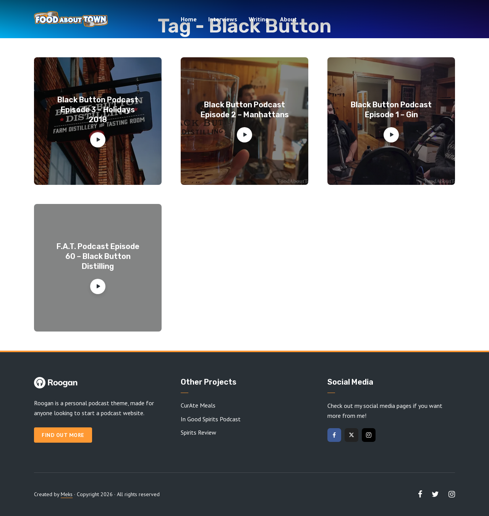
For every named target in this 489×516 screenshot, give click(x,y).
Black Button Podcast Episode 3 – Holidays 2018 (97, 109)
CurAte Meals (198, 405)
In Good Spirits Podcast (211, 419)
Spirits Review (198, 432)
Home (189, 19)
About (288, 19)
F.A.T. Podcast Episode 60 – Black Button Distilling (98, 256)
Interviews (222, 19)
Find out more (63, 435)
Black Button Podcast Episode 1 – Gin (391, 109)
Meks (67, 494)
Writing (259, 19)
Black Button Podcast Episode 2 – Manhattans (245, 109)
